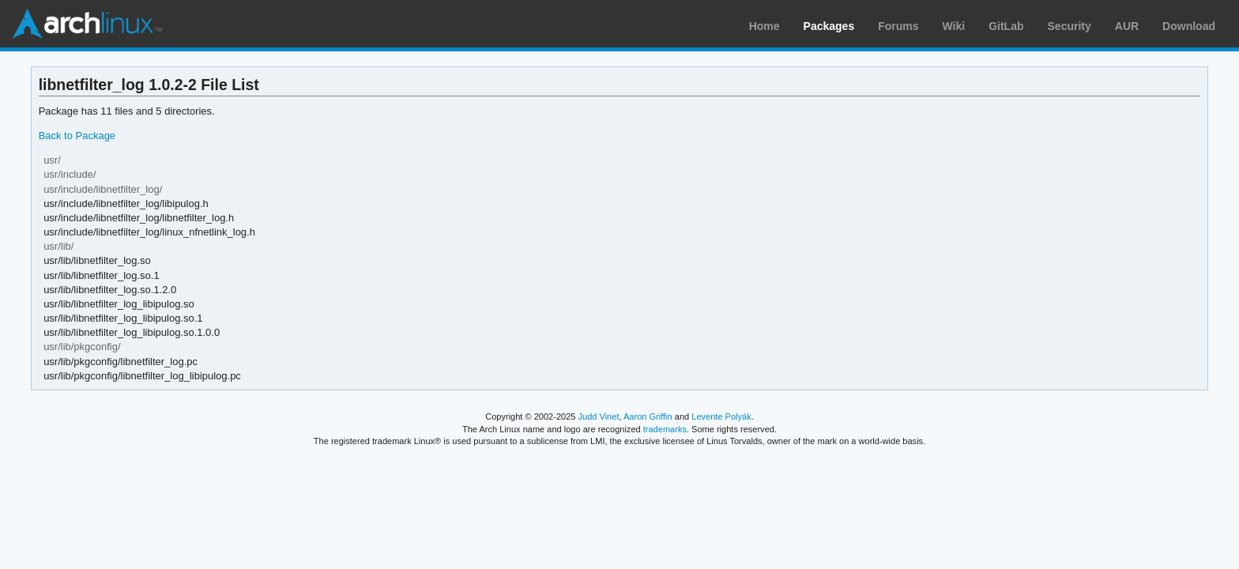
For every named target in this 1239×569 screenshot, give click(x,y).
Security (1069, 26)
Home (764, 26)
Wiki (954, 26)
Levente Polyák (721, 416)
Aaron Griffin (647, 416)
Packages (829, 26)
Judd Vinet (599, 416)
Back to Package (77, 135)
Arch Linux (87, 24)
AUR (1127, 26)
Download (1188, 26)
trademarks (665, 429)
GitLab (1006, 26)
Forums (898, 26)
